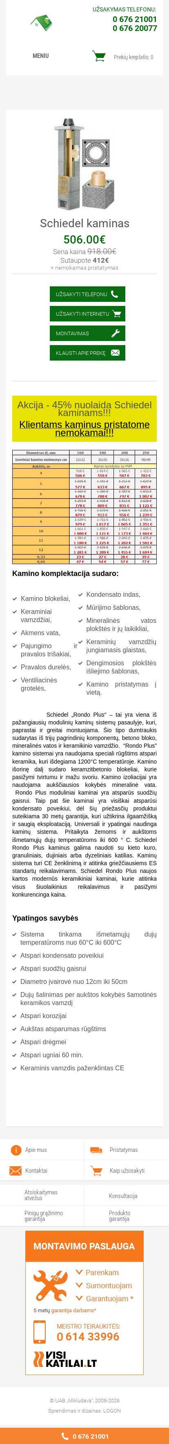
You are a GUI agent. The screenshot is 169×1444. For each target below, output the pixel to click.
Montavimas (72, 333)
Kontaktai (36, 1170)
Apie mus (36, 1150)
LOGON (112, 1411)
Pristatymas (124, 1150)
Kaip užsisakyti (127, 1170)
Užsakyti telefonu (81, 294)
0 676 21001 (91, 1436)
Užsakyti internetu (82, 314)
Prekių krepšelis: (133, 57)
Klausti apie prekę (80, 353)
